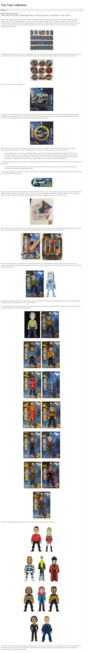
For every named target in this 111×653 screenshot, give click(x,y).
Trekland (64, 150)
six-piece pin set (67, 191)
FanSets (11, 19)
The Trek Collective (14, 5)
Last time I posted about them (27, 54)
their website (72, 647)
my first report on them (21, 647)
